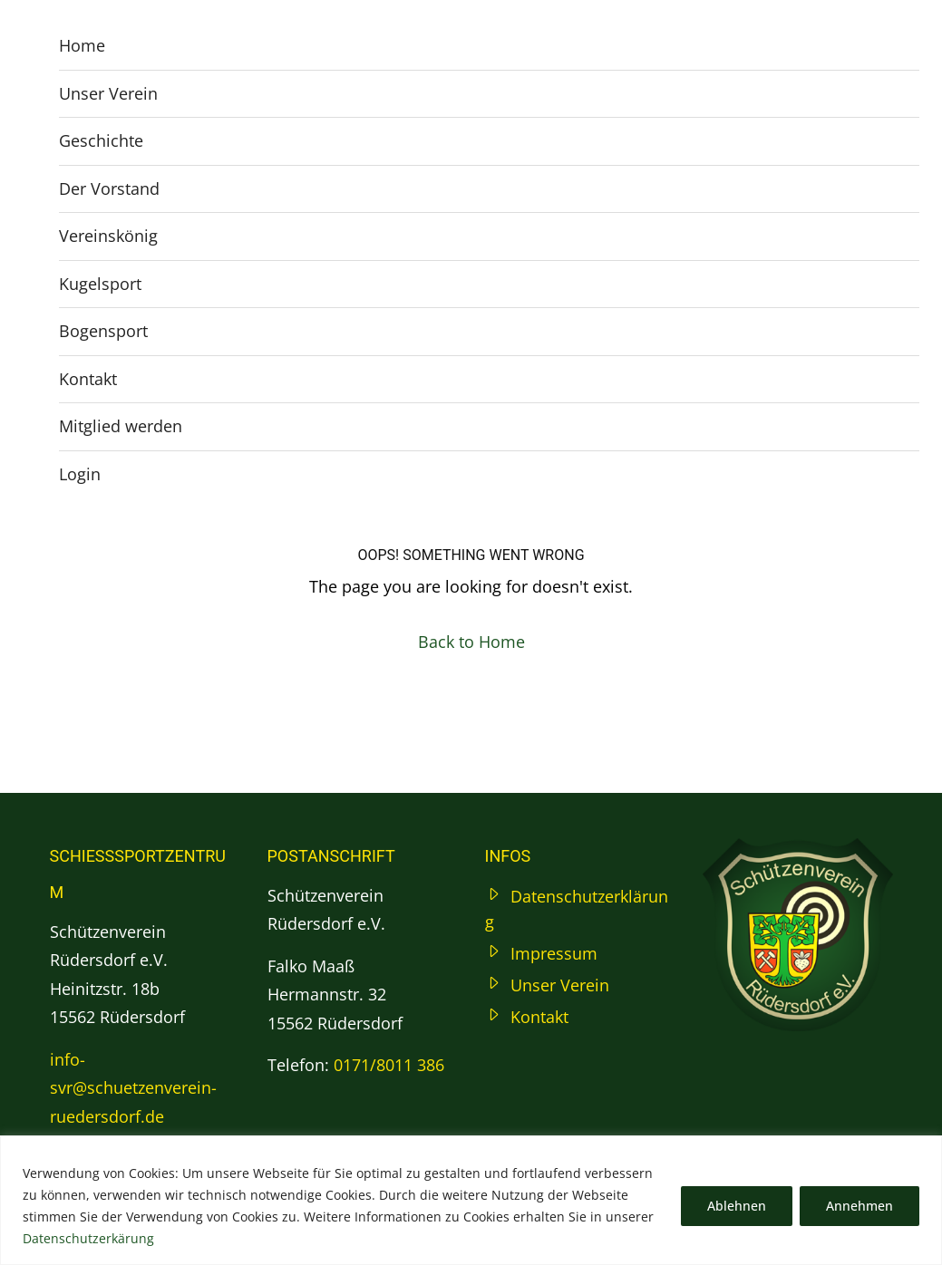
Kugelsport (100, 284)
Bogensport (103, 331)
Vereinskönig (108, 235)
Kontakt (88, 379)
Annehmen (859, 1205)
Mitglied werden (120, 426)
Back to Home (471, 641)
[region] (471, 1200)
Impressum (553, 953)
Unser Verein (108, 93)
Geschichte (101, 140)
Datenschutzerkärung (88, 1238)
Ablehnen (736, 1205)
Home (82, 45)
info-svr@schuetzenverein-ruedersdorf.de (133, 1087)
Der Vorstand (109, 188)
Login (80, 474)
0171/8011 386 (389, 1065)
